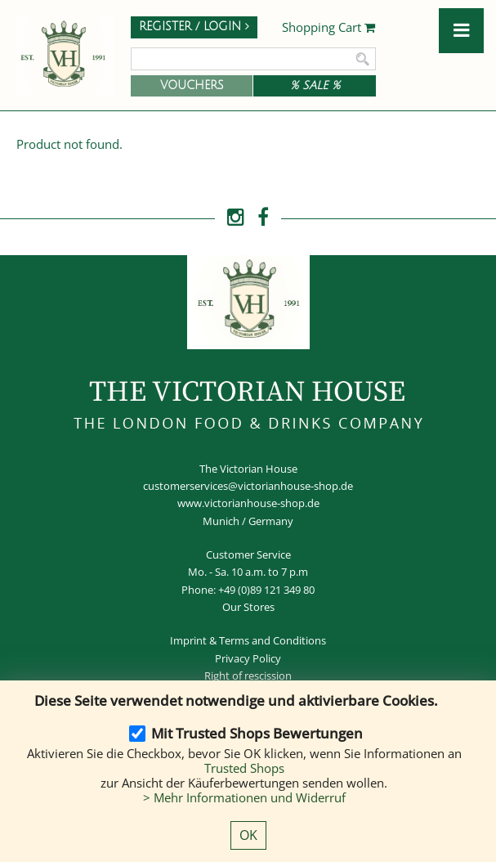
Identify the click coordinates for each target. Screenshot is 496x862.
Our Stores (248, 606)
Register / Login (194, 26)
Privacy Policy (248, 658)
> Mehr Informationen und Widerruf (244, 797)
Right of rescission (248, 675)
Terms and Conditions (272, 640)
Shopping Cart (329, 27)
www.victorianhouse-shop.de (248, 503)
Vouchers (192, 85)
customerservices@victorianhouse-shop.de (248, 485)
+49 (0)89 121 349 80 (266, 589)
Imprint (188, 640)
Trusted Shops (244, 768)
